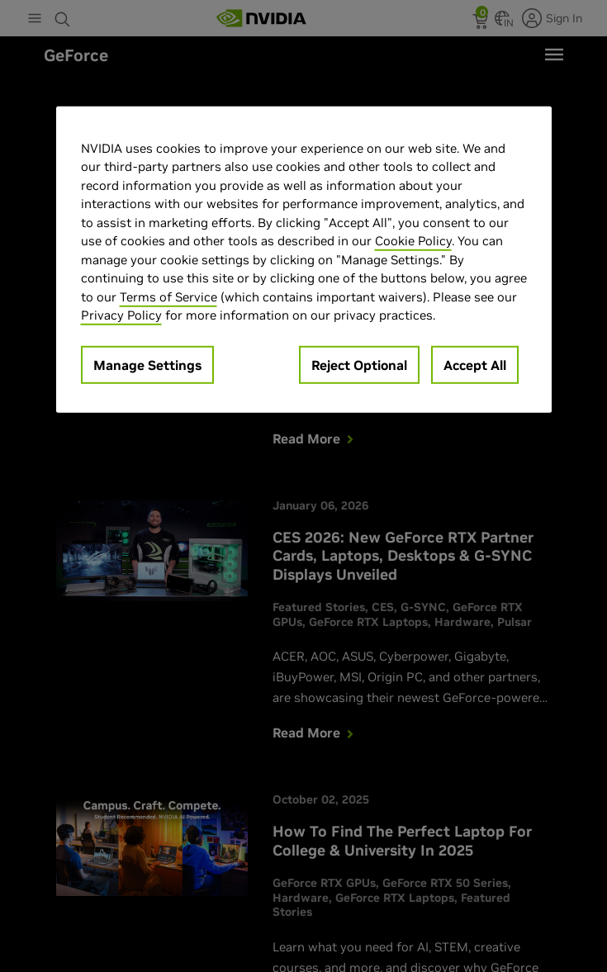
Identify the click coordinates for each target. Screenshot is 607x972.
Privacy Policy (121, 315)
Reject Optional (359, 364)
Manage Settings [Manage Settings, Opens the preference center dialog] (147, 364)
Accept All (474, 364)
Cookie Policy (413, 241)
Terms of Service (168, 296)
